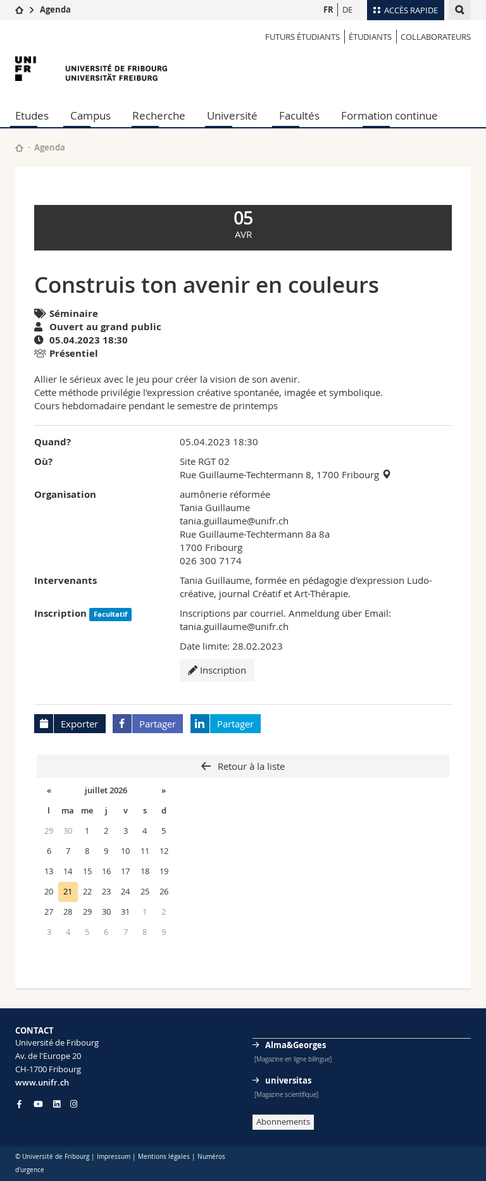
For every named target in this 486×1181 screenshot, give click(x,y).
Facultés (299, 115)
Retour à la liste (250, 766)
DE (347, 9)
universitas (288, 1080)
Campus (90, 115)
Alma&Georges (295, 1045)
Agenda (55, 9)
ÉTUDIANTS (370, 36)
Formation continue (389, 115)
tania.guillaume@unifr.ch (234, 520)
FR (328, 9)
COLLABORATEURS (436, 36)
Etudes (32, 115)
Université (232, 115)
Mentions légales (164, 1157)
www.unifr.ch (42, 1082)
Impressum (113, 1157)
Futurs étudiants (302, 36)
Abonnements (283, 1121)
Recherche (158, 115)
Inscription (217, 670)
